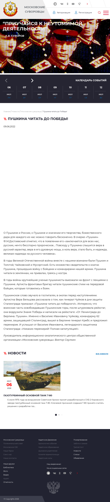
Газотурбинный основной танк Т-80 (28, 395)
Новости (77, 451)
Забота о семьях (80, 443)
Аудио (6, 478)
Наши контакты (10, 458)
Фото (5, 471)
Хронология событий (47, 443)
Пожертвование (80, 440)
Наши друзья (8, 464)
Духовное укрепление (47, 451)
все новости (102, 353)
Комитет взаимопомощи (48, 454)
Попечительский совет (13, 443)
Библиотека (8, 467)
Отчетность (8, 482)
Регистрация (85, 12)
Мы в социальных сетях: (57, 468)
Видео (6, 475)
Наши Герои (8, 451)
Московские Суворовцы (34, 9)
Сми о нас (7, 454)
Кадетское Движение (47, 440)
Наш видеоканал (54, 464)
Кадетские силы (45, 458)
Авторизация (63, 12)
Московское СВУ (10, 447)
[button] (87, 4)
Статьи (76, 454)
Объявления (79, 458)
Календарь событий (91, 80)
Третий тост (79, 447)
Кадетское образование (48, 447)
